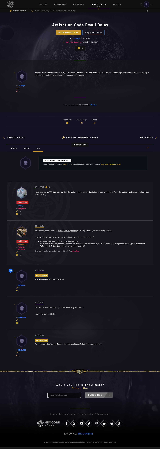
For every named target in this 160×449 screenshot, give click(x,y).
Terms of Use (67, 415)
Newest (13, 149)
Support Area (94, 33)
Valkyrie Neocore (74, 43)
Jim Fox (75, 253)
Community (98, 4)
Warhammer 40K (68, 33)
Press (53, 415)
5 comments (80, 146)
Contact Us (103, 415)
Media (117, 4)
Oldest (27, 149)
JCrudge (76, 39)
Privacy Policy (86, 415)
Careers (78, 4)
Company (60, 4)
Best (39, 149)
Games (43, 4)
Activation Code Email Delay (57, 162)
